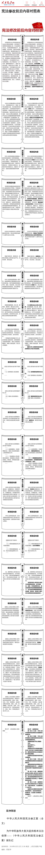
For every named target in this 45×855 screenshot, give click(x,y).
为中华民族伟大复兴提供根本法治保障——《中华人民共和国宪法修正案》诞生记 (22, 836)
